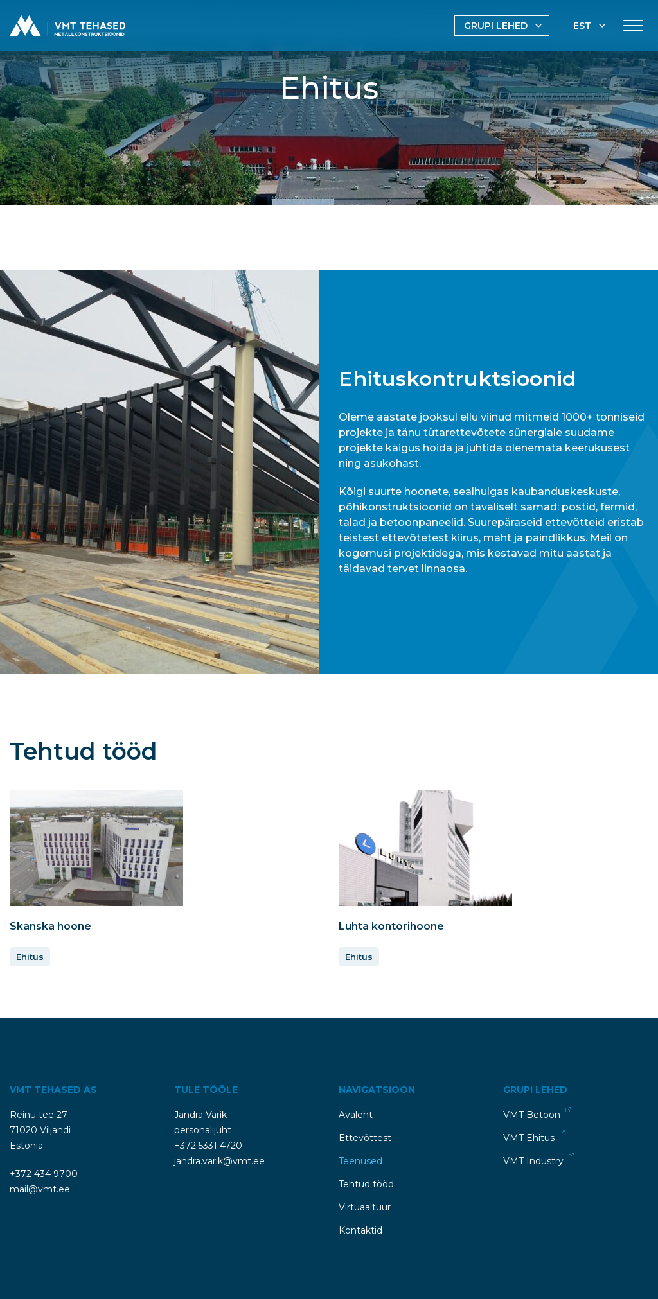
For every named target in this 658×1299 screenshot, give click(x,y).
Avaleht (356, 1111)
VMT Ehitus (534, 1133)
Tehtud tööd (366, 1181)
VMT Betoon (537, 1110)
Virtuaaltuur (365, 1204)
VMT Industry (538, 1157)
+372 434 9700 (44, 1170)
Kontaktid (360, 1227)
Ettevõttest (365, 1134)
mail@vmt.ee (40, 1186)
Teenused (360, 1158)
